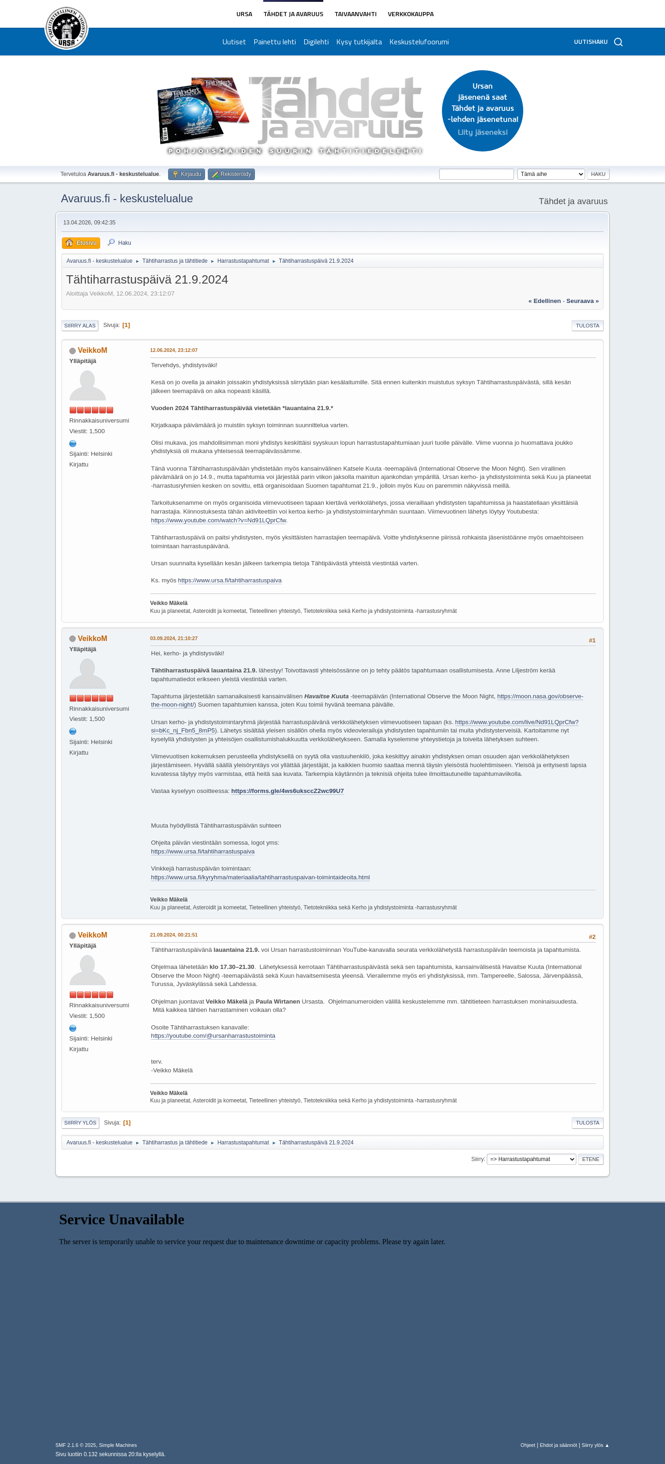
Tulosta (587, 325)
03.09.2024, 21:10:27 (174, 638)
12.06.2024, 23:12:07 (174, 350)
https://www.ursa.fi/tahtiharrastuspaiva (230, 580)
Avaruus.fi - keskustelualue (127, 198)
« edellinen (544, 300)
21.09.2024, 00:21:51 (174, 935)
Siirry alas (80, 325)
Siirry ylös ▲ (596, 1445)
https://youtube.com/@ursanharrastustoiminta (213, 1035)
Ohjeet (527, 1445)
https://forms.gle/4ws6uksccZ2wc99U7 (287, 790)
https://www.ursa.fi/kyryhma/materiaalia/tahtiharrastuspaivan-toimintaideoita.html (260, 877)
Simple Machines (118, 1445)
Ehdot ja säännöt (558, 1445)
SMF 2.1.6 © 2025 (75, 1445)
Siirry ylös (80, 1122)
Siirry (477, 1158)
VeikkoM (92, 350)
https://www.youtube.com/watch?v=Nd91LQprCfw (218, 520)
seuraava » (583, 300)
